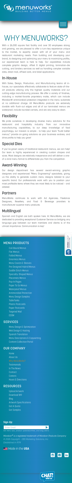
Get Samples (15, 409)
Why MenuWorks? (17, 360)
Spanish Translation (18, 334)
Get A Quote (14, 406)
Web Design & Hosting (19, 330)
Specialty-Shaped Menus (21, 274)
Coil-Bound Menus (17, 248)
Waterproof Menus (17, 289)
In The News (14, 368)
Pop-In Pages (15, 281)
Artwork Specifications (20, 402)
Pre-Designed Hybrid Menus (22, 266)
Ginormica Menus (17, 259)
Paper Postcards (17, 307)
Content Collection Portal (21, 341)
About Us (13, 357)
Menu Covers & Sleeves (20, 263)
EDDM (11, 315)
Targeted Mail (15, 311)
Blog (11, 398)
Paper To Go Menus (18, 285)
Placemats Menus (17, 278)
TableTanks (14, 300)
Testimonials (15, 364)
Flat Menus (14, 251)
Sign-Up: (8, 422)
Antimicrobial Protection (20, 292)
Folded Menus (15, 255)
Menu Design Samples (19, 296)
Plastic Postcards (17, 304)
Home (11, 353)
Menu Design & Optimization (22, 326)
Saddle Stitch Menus (18, 270)
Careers (12, 375)
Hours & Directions (18, 379)
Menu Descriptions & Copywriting (25, 338)
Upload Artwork (16, 391)
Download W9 (15, 394)
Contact (13, 372)
